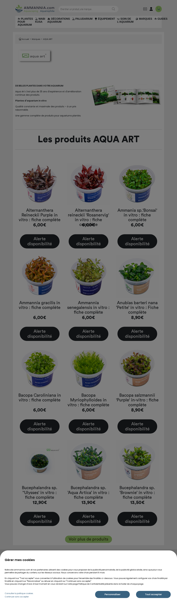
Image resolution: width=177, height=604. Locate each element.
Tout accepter (153, 594)
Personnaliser (112, 594)
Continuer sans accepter (17, 596)
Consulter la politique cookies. (19, 593)
